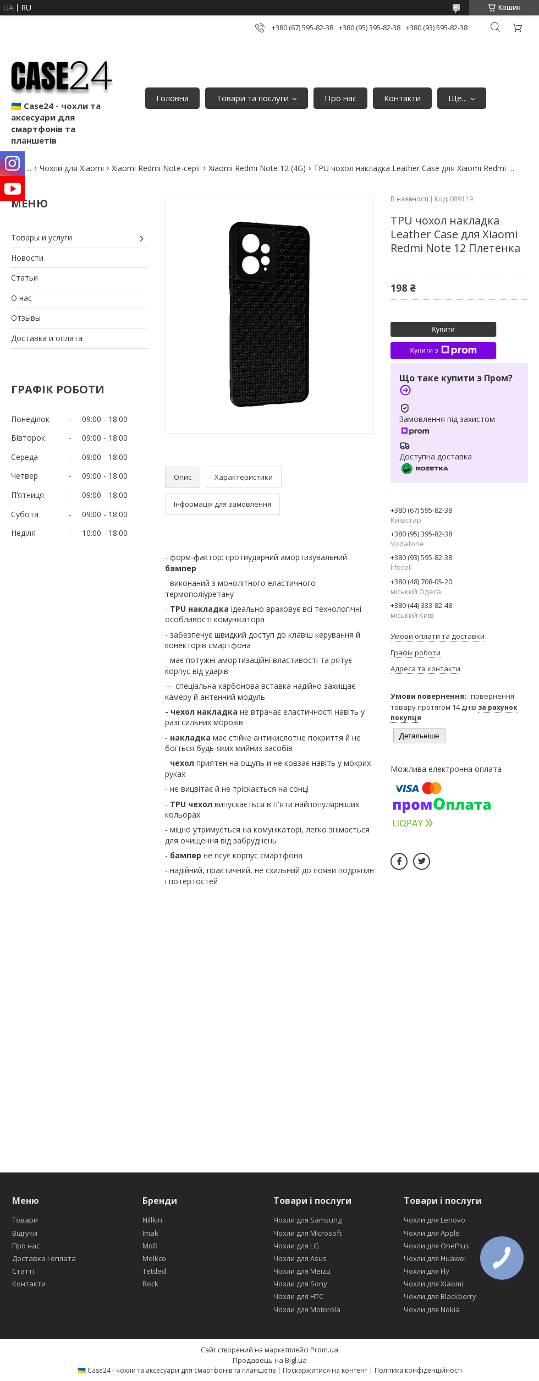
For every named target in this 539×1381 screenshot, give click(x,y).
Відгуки (24, 1233)
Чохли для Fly (426, 1271)
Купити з (443, 350)
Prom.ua (324, 1350)
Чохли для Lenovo (434, 1220)
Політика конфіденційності (418, 1370)
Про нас (340, 97)
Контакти (402, 97)
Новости (27, 258)
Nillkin (152, 1220)
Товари (25, 1220)
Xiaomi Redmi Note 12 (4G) (257, 168)
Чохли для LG (296, 1246)
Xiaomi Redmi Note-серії (156, 168)
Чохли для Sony (300, 1284)
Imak (150, 1233)
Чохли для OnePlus (436, 1246)
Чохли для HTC (298, 1296)
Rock (150, 1284)
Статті (23, 1271)
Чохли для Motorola (306, 1309)
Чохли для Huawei (435, 1258)
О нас (21, 298)
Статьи (24, 277)
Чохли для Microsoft (307, 1233)
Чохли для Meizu (302, 1271)
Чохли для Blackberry (440, 1296)
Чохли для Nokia (432, 1309)
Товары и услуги (41, 237)
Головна (172, 97)
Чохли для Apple (432, 1233)
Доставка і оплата (44, 1258)
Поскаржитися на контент (325, 1370)
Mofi (149, 1246)
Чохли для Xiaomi (72, 168)
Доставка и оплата (46, 338)
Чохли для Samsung (307, 1220)
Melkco (154, 1258)
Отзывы (26, 318)
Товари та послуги (252, 97)
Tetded (154, 1271)
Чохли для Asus (300, 1258)
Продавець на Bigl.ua (270, 1360)
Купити (443, 329)
